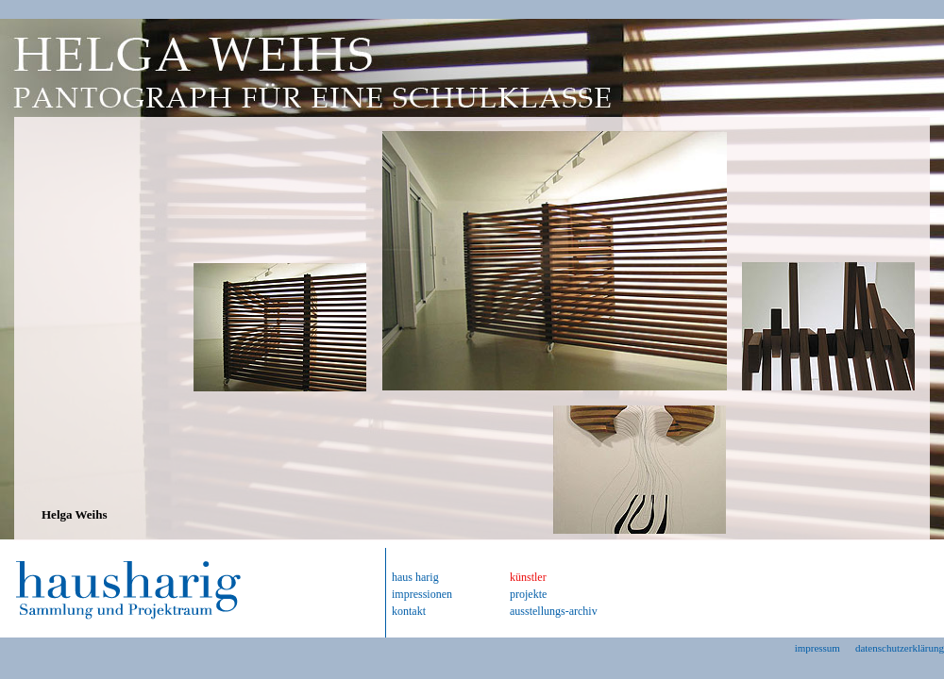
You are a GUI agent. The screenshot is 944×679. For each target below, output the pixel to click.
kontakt (409, 611)
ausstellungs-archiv (554, 611)
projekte (528, 594)
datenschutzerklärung (899, 648)
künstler (528, 577)
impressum (817, 648)
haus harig (415, 577)
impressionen (422, 594)
